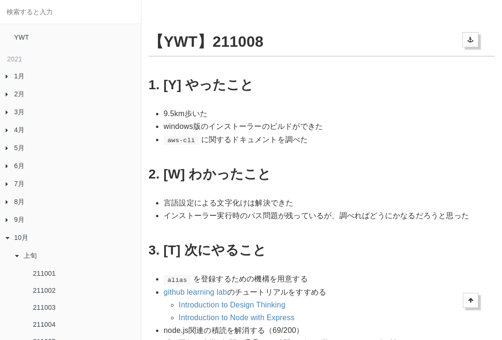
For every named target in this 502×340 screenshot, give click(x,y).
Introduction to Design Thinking (232, 305)
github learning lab (195, 292)
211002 (44, 290)
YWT (21, 37)
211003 (44, 307)
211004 (44, 324)
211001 (44, 273)
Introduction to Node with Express (237, 318)
